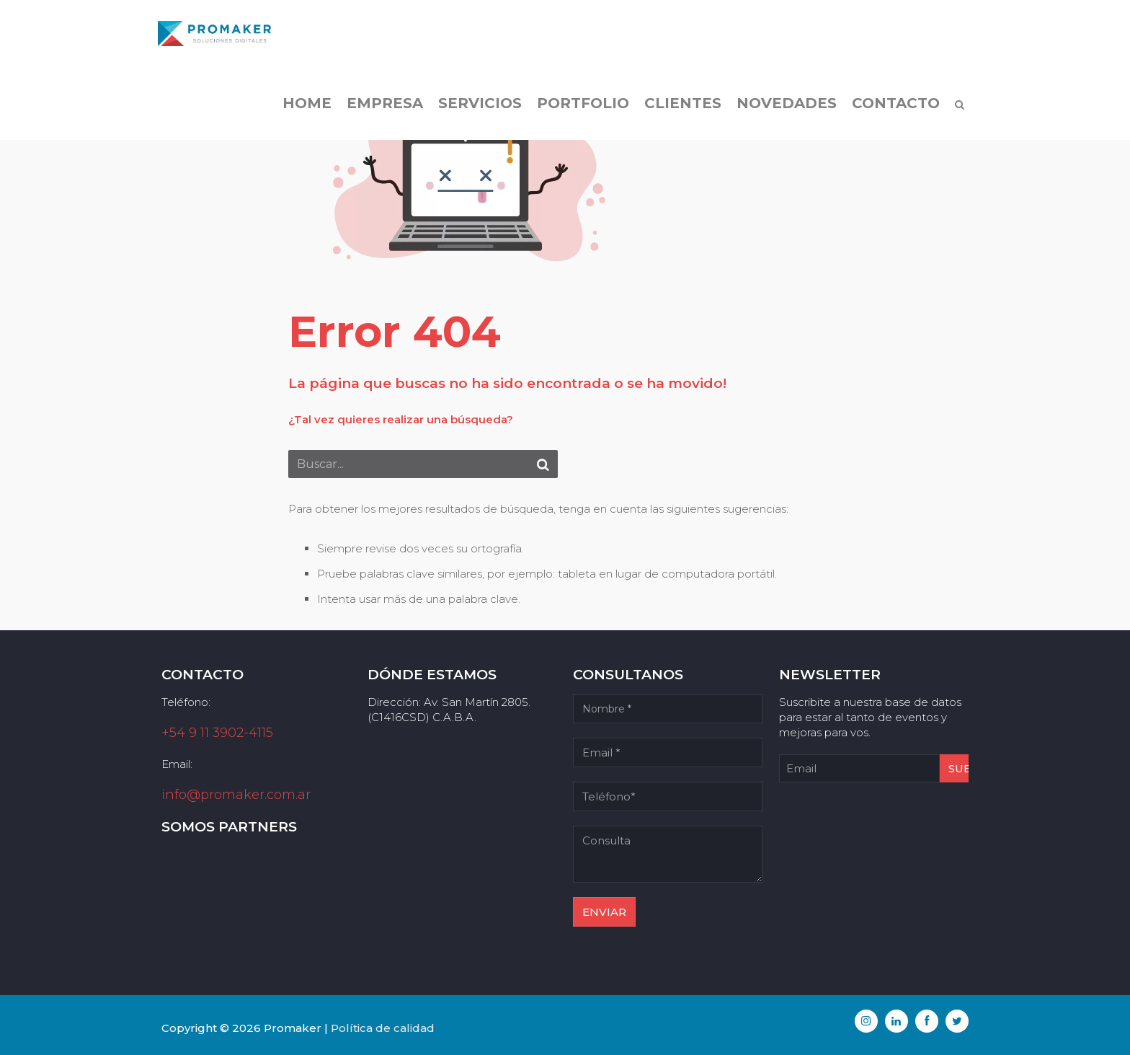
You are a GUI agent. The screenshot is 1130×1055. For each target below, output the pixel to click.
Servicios (476, 108)
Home (303, 108)
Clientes (679, 108)
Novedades (783, 108)
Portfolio (579, 108)
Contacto (892, 108)
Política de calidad (383, 1028)
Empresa (381, 108)
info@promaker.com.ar (236, 795)
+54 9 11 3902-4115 (217, 733)
